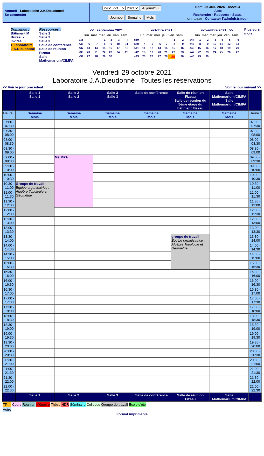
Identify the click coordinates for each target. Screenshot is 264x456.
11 (126, 43)
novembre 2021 (213, 30)
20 (88, 52)
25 (126, 52)
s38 (81, 52)
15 (104, 48)
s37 (81, 48)
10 (118, 43)
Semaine (35, 113)
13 (88, 48)
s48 (192, 56)
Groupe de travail (30, 184)
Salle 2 (44, 37)
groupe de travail (185, 236)
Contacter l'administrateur (226, 18)
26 (151, 56)
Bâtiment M (20, 33)
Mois (35, 117)
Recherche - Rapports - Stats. (217, 15)
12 (151, 48)
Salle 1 (44, 33)
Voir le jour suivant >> (243, 87)
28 (96, 56)
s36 (81, 43)
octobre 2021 (161, 30)
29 (104, 56)
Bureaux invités (17, 39)
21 (96, 52)
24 (118, 52)
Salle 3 (44, 41)
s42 (136, 52)
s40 (136, 43)
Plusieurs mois (252, 31)
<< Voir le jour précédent (23, 87)
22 (104, 52)
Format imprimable (132, 414)
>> (231, 30)
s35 (81, 39)
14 (96, 48)
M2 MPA (61, 157)
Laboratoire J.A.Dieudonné (23, 47)
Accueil (11, 11)
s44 (192, 39)
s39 (81, 56)
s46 (192, 48)
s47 (192, 52)
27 (88, 56)
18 (126, 48)
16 (110, 48)
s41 (136, 48)
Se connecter (15, 15)
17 (118, 48)
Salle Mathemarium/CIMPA (56, 58)
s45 (192, 43)
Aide (218, 11)
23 (110, 52)
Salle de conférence (55, 45)
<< (92, 30)
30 (110, 56)
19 (151, 52)
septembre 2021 (110, 30)
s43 (136, 56)
